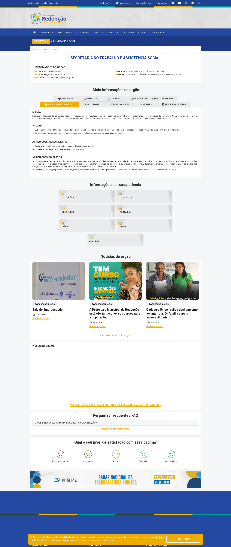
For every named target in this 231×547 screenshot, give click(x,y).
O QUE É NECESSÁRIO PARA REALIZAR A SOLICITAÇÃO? (66, 393)
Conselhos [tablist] (62, 98)
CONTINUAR (183, 539)
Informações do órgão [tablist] (55, 104)
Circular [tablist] (115, 98)
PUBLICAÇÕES (158, 32)
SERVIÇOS (112, 32)
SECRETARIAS (83, 32)
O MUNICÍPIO (46, 32)
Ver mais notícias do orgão (115, 306)
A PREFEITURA (64, 32)
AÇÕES (99, 32)
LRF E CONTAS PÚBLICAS (134, 32)
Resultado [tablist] (90, 98)
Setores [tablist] (148, 104)
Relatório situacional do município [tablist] (155, 98)
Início (34, 49)
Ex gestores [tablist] (90, 104)
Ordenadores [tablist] (120, 104)
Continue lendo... (41, 289)
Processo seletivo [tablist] (178, 104)
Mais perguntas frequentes (115, 399)
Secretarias (45, 49)
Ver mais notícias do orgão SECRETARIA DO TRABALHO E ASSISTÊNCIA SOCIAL (115, 376)
